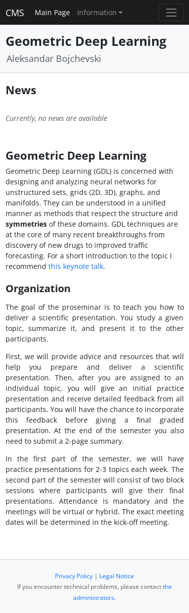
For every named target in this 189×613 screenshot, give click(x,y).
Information (97, 12)
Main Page (52, 12)
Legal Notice (116, 576)
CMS (15, 13)
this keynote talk (75, 266)
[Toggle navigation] (171, 12)
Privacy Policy (74, 576)
